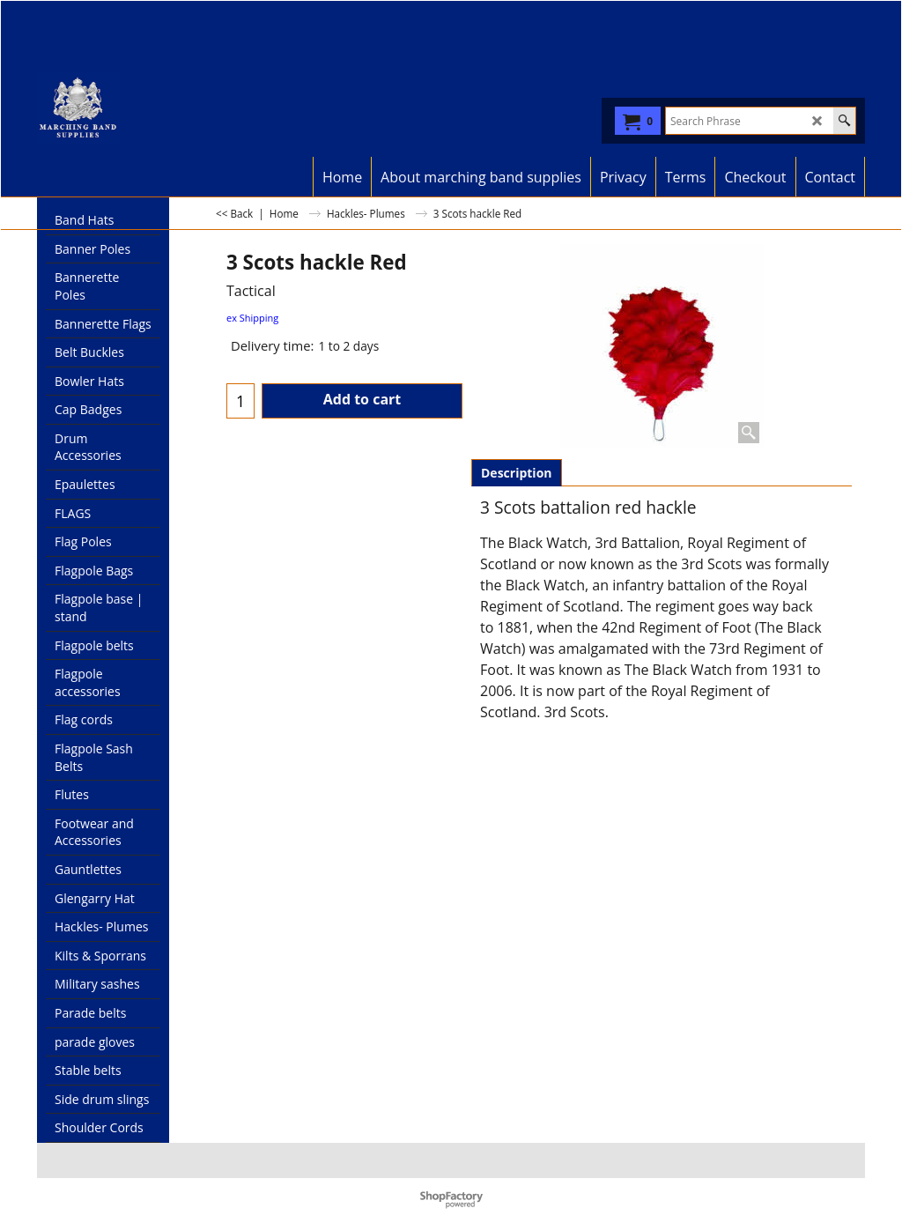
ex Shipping (252, 317)
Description (516, 472)
